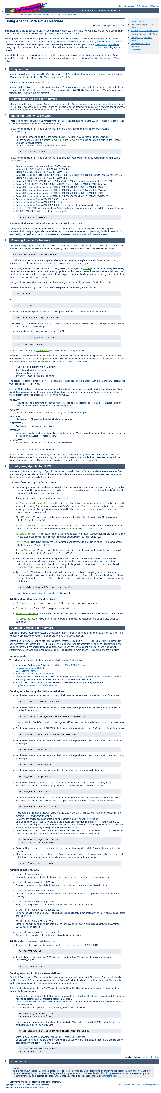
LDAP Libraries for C (26, 671)
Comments (136, 50)
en (114, 26)
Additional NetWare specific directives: (32, 599)
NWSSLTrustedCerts (27, 613)
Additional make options (24, 870)
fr (118, 26)
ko (123, 26)
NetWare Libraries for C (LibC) (55, 77)
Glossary (146, 6)
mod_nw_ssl (70, 977)
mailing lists (111, 1076)
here (48, 82)
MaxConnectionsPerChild (30, 503)
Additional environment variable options (33, 941)
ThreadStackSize (26, 550)
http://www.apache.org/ (105, 104)
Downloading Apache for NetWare (34, 98)
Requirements (137, 21)
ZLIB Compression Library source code (35, 673)
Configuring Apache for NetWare (33, 466)
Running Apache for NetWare (144, 34)
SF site (112, 1022)
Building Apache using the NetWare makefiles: (37, 691)
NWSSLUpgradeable (26, 619)
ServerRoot (57, 140)
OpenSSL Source (89, 996)
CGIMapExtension (26, 603)
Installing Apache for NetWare (144, 30)
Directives (129, 6)
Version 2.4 (49, 15)
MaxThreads (22, 542)
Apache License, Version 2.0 (35, 1087)
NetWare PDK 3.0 (70, 665)
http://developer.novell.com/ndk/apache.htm (101, 676)
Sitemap (155, 6)
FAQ (138, 6)
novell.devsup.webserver (107, 44)
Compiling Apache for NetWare (104, 58)
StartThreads (24, 517)
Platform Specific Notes (67, 15)
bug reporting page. (69, 33)
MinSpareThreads (26, 525)
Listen (87, 268)
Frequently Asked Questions (99, 41)
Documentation (35, 15)
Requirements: (18, 656)
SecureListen (24, 608)
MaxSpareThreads (26, 534)
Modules (119, 6)
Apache (8, 15)
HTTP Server (20, 15)
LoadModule (50, 578)
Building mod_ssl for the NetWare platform (35, 973)
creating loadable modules (43, 593)
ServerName (75, 140)
